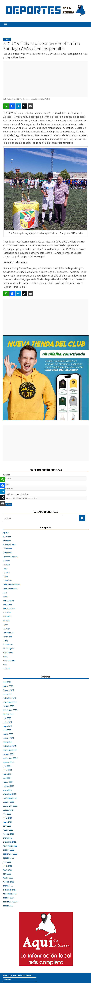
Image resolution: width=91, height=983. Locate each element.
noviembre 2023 (10, 798)
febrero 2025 (8, 738)
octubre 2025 (8, 706)
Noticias (6, 620)
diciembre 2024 (9, 746)
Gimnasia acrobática (11, 584)
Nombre (6, 475)
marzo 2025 (8, 734)
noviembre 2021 (10, 894)
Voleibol (6, 668)
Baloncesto (8, 552)
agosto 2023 (8, 810)
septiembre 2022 (10, 854)
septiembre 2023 (10, 806)
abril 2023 (7, 826)
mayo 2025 (7, 726)
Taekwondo (8, 652)
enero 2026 (8, 694)
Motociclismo (8, 600)
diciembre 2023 (9, 794)
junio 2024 (7, 770)
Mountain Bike (9, 608)
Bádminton (7, 548)
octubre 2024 (8, 754)
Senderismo (8, 644)
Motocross (7, 604)
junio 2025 (7, 722)
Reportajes (7, 636)
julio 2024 (7, 766)
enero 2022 (8, 886)
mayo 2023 (7, 822)
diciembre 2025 (9, 698)
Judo (5, 592)
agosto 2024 (8, 762)
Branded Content (10, 556)
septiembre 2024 (10, 758)
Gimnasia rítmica (10, 588)
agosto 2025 (8, 714)
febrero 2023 (8, 834)
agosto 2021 (8, 906)
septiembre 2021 (10, 902)
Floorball (6, 572)
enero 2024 (8, 790)
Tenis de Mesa (9, 660)
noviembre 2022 (10, 846)
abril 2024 (7, 778)
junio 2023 (7, 818)
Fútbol (7, 39)
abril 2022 (7, 874)
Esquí (5, 568)
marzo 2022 (8, 878)
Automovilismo (9, 544)
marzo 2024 (8, 782)
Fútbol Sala (7, 580)
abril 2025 (7, 730)
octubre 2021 (8, 898)
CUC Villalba (39, 99)
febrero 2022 (8, 882)
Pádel (5, 624)
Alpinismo (7, 537)
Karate (6, 596)
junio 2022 (7, 866)
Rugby (5, 640)
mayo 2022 (7, 870)
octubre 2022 (8, 850)
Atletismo (7, 540)
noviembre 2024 (10, 750)
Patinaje (6, 628)
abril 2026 (7, 682)
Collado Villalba (28, 99)
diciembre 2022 (9, 842)
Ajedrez (6, 533)
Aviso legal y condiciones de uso (17, 975)
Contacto (7, 979)
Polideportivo (8, 632)
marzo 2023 (8, 830)
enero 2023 (8, 838)
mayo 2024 (7, 774)
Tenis (5, 656)
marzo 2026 (8, 686)
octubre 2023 (8, 802)
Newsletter (7, 616)
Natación (7, 612)
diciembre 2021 (9, 890)
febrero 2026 (8, 690)
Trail (5, 664)
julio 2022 (7, 862)
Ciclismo (6, 560)
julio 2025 (7, 718)
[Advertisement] (45, 79)
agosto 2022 (8, 858)
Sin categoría (8, 648)
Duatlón (6, 564)
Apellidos (6, 484)
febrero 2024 (8, 786)
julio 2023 (7, 814)
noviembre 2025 (10, 702)
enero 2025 (8, 742)
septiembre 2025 (10, 710)
